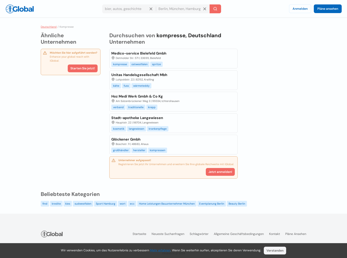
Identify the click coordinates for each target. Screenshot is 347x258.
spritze (156, 64)
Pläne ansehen (327, 9)
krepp (152, 107)
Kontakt (274, 234)
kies (67, 203)
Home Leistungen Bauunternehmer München (167, 203)
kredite (56, 203)
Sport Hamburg (105, 203)
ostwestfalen (139, 64)
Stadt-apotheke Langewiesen (137, 117)
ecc (132, 203)
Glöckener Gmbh (126, 139)
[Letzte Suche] (215, 8)
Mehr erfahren (160, 250)
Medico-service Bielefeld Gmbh (138, 53)
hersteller (139, 150)
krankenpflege (158, 129)
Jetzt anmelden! (220, 172)
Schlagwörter (199, 234)
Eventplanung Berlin (211, 203)
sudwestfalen (83, 203)
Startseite (139, 234)
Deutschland (49, 27)
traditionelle (136, 107)
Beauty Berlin (237, 203)
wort (122, 203)
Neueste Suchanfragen (168, 234)
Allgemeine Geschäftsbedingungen (239, 234)
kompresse (120, 64)
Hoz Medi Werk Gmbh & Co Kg (137, 96)
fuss (126, 86)
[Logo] (19, 8)
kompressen (157, 150)
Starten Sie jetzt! (82, 68)
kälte (116, 86)
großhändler (121, 150)
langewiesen (136, 129)
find (44, 203)
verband (118, 107)
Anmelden (300, 9)
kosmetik (118, 129)
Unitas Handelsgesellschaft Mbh (139, 74)
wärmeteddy (141, 86)
